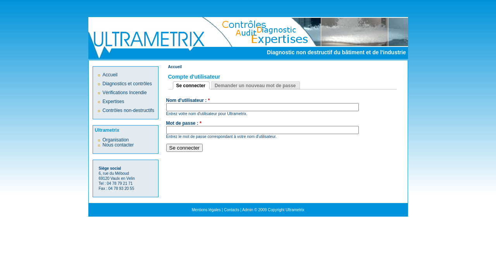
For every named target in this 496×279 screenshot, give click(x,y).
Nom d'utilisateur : (188, 100)
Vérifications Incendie (125, 92)
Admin (247, 210)
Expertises (113, 101)
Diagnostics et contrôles (127, 83)
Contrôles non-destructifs (128, 110)
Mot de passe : (184, 123)
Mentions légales (206, 210)
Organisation (116, 140)
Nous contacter (118, 145)
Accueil (175, 67)
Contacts (231, 210)
